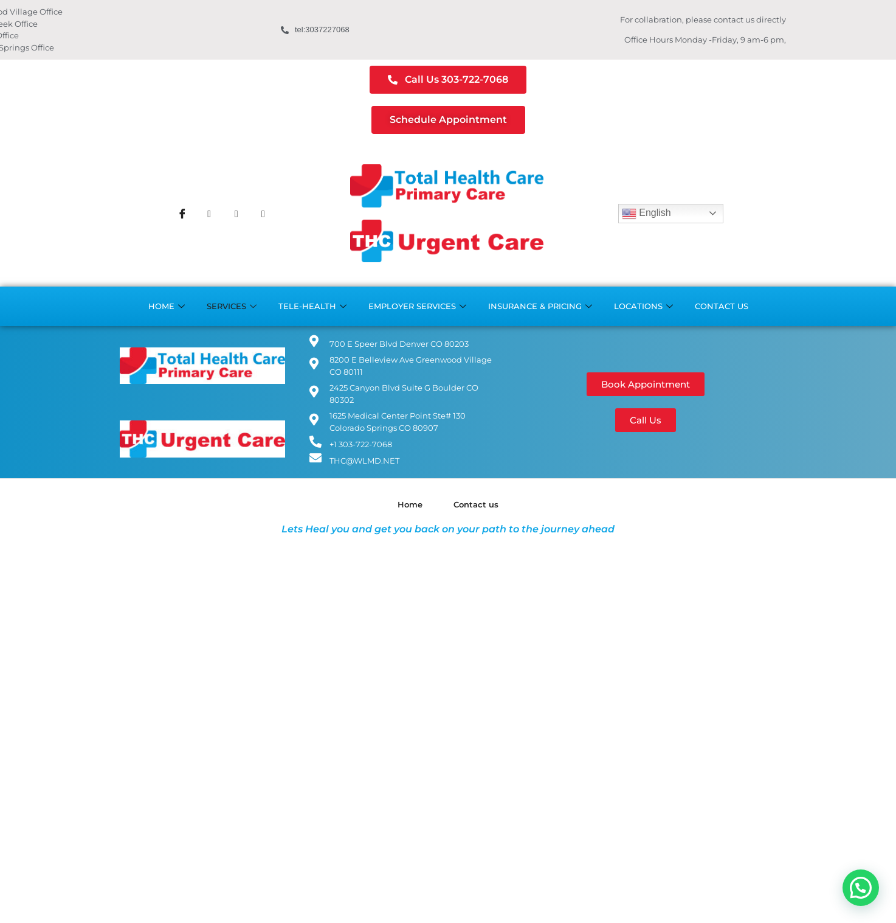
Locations (643, 306)
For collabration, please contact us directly (703, 19)
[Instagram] (236, 213)
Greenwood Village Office (164, 12)
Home (166, 306)
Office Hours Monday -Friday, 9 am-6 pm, (705, 39)
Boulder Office (142, 35)
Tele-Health (312, 306)
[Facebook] (182, 213)
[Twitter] (209, 213)
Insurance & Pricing (540, 306)
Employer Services (417, 306)
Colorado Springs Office (160, 48)
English (646, 213)
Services (232, 306)
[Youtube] (263, 213)
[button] (861, 887)
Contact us (721, 306)
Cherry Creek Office (152, 24)
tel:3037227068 (315, 29)
